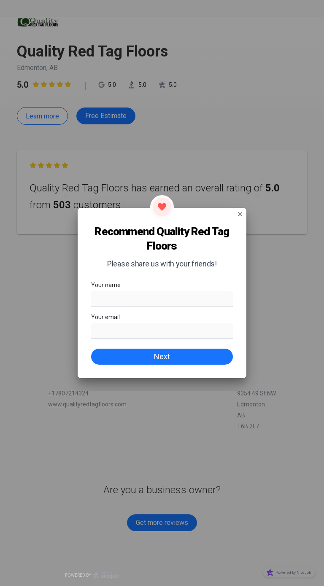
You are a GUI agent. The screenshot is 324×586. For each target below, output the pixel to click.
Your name (106, 285)
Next (162, 356)
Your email (105, 317)
